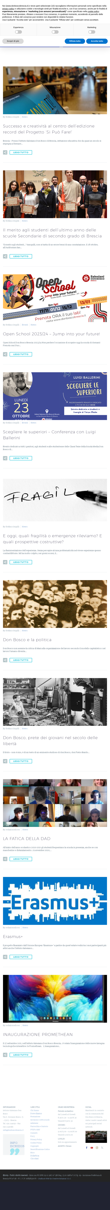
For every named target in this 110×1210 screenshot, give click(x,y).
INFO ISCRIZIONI (18, 1144)
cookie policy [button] (93, 11)
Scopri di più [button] (13, 41)
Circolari (35, 1158)
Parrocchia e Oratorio (39, 1126)
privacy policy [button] (8, 9)
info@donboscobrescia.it (13, 1130)
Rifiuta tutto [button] (75, 41)
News (25, 117)
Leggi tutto (20, 152)
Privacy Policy (36, 1140)
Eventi (25, 325)
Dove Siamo (36, 1113)
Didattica (35, 1156)
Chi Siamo (35, 1110)
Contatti (34, 1133)
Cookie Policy (36, 1143)
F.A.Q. (33, 1136)
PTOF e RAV (35, 1130)
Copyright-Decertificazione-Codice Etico (40, 1149)
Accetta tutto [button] (97, 41)
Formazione (35, 1117)
